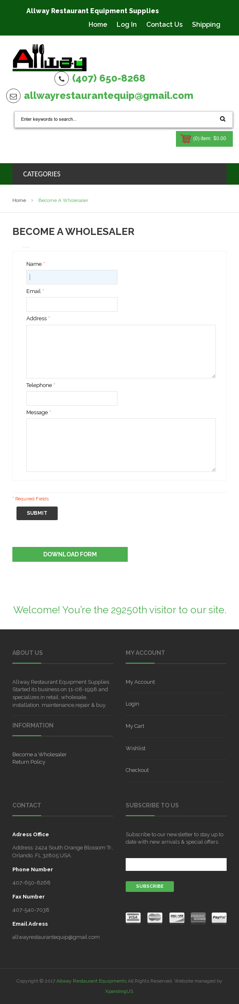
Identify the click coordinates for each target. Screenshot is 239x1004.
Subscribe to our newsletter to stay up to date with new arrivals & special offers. (174, 838)
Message (37, 413)
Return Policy (28, 762)
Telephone (39, 385)
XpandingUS (119, 991)
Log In (127, 24)
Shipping (206, 24)
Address (36, 319)
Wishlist (135, 748)
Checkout (137, 770)
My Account (140, 682)
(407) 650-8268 (108, 78)
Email (33, 292)
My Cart (135, 726)
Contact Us (164, 24)
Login (132, 704)
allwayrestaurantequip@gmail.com (108, 95)
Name (34, 264)
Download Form (70, 554)
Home (98, 24)
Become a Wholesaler (39, 754)
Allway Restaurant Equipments (91, 981)
